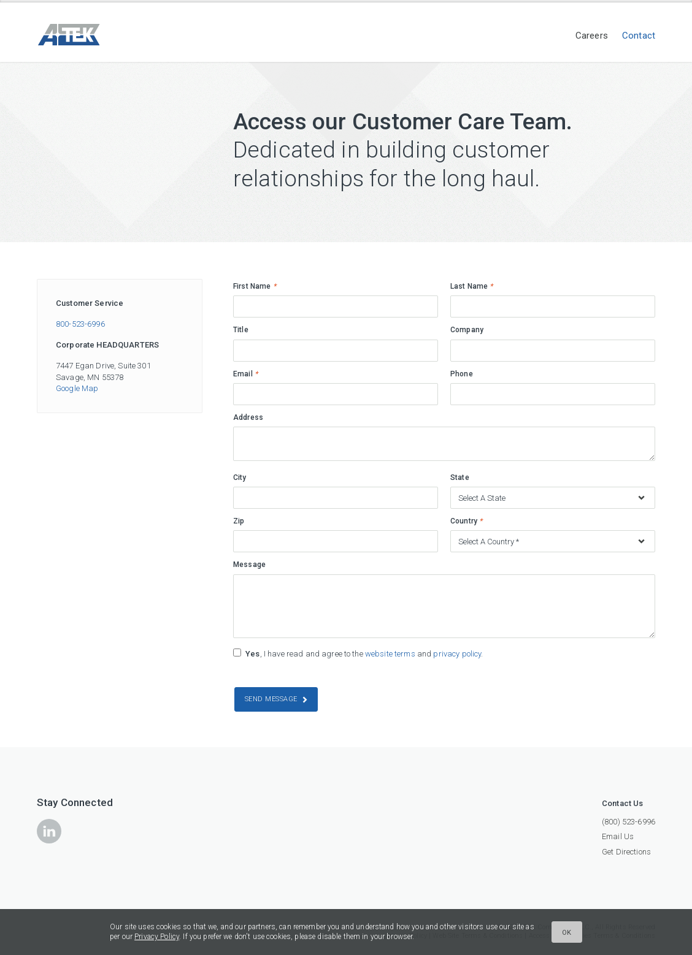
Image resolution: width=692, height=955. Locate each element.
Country (466, 521)
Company (466, 329)
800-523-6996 (80, 324)
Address (248, 417)
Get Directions (626, 851)
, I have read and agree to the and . (364, 653)
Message (249, 564)
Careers (591, 35)
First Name (254, 286)
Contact (638, 35)
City (240, 477)
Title (240, 329)
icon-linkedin (49, 831)
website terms (390, 653)
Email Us (618, 836)
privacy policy (457, 653)
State (459, 477)
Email (245, 374)
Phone (461, 374)
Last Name (471, 286)
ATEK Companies (92, 34)
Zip (238, 521)
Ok (567, 933)
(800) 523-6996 (628, 821)
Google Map (77, 388)
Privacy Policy (156, 936)
